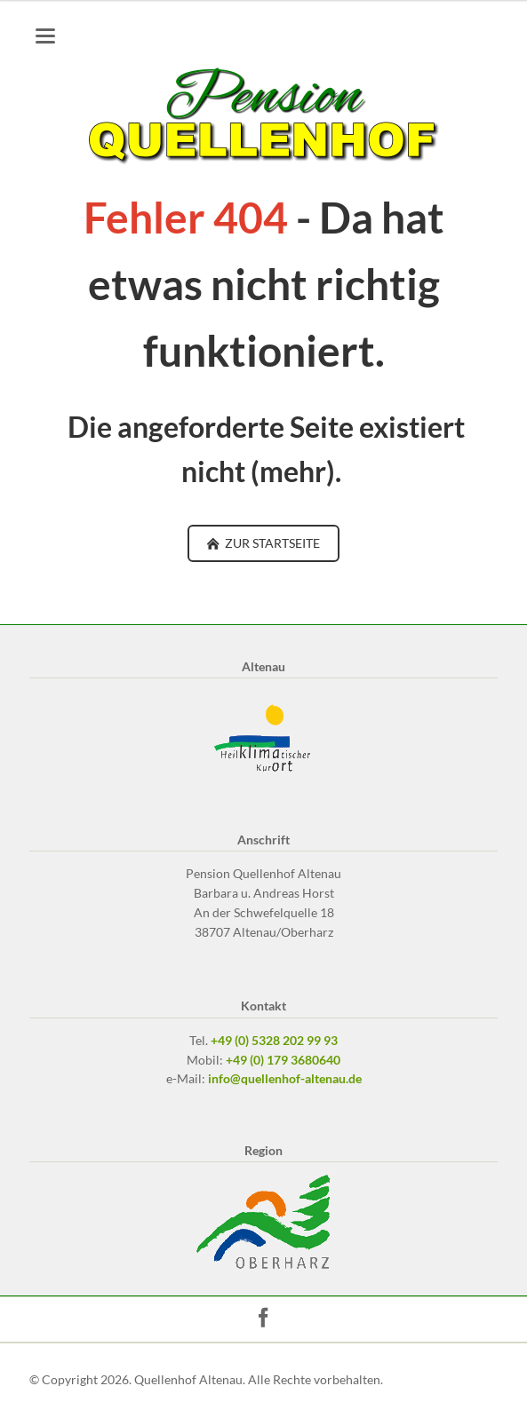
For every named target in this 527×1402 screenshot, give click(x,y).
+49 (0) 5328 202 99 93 (274, 1040)
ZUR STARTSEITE (271, 543)
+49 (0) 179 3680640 (283, 1059)
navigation (45, 36)
